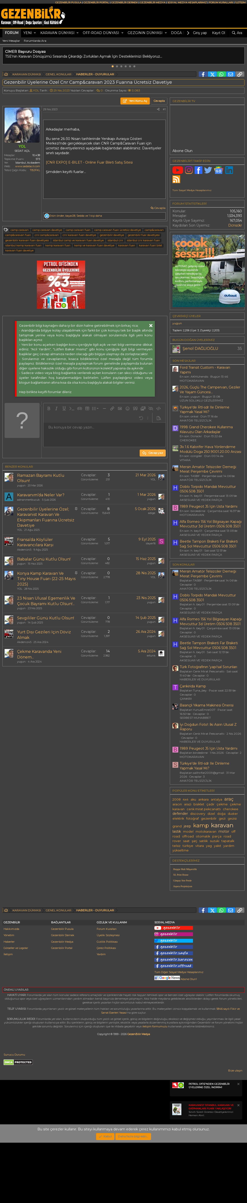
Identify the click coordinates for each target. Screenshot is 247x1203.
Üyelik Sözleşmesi (108, 995)
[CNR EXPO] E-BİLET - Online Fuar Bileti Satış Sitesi (89, 162)
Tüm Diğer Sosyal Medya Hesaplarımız (178, 1032)
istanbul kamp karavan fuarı (23, 245)
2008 (176, 799)
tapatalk (227, 841)
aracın (177, 804)
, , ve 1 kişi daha (75, 215)
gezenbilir (209, 818)
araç (228, 799)
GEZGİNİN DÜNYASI (145, 33)
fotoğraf (192, 818)
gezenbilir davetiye (112, 235)
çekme (222, 804)
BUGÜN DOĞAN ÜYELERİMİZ (193, 340)
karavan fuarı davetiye (19, 250)
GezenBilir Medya (138, 1094)
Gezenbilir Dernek (62, 995)
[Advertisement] (207, 928)
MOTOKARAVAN (192, 380)
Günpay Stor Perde (182, 880)
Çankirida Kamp (193, 686)
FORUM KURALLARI (221, 2)
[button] (35, 33)
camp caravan (20, 230)
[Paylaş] (158, 109)
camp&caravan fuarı (18, 235)
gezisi (232, 818)
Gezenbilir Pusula (62, 989)
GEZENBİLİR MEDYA (152, 2)
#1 (164, 109)
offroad (188, 836)
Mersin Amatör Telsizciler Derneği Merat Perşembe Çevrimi (208, 469)
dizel (211, 814)
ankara (203, 799)
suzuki (214, 841)
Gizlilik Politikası (107, 1002)
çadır (210, 804)
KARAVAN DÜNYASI (57, 33)
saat (186, 841)
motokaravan (206, 831)
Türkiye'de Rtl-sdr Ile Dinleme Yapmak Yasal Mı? (204, 409)
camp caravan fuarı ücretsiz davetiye (117, 230)
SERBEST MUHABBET (195, 717)
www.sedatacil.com (27, 166)
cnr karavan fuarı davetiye (79, 235)
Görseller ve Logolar (16, 1008)
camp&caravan (154, 230)
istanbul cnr (115, 240)
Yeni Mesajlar (11, 40)
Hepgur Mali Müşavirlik (185, 869)
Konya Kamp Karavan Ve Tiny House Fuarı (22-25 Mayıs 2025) (46, 579)
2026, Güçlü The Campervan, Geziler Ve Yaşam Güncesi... (210, 389)
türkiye (188, 846)
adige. (152, 513)
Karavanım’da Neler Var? (40, 495)
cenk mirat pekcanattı (204, 809)
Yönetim (9, 995)
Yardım (101, 1014)
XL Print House (180, 874)
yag (209, 846)
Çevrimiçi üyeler (186, 316)
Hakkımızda (11, 989)
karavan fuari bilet (150, 245)
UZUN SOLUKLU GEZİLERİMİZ (201, 400)
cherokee (230, 809)
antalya (216, 799)
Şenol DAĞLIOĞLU (200, 348)
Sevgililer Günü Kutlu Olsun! (45, 618)
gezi (222, 818)
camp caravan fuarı (78, 230)
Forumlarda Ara (35, 40)
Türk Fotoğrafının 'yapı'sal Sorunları (208, 667)
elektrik (178, 818)
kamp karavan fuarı (57, 245)
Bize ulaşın (235, 1131)
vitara (199, 846)
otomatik (203, 836)
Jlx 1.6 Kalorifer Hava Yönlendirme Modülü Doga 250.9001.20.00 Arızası (210, 449)
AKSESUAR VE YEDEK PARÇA (201, 500)
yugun (21, 485)
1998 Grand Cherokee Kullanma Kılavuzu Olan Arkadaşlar (206, 429)
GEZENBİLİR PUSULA (68, 2)
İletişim (8, 1014)
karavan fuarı (126, 245)
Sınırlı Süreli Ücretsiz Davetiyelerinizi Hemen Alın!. (211, 1170)
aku (193, 799)
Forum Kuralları (107, 989)
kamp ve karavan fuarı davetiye (94, 245)
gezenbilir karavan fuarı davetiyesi (27, 240)
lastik (176, 831)
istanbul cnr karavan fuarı (143, 240)
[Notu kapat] (238, 1145)
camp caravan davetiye (47, 230)
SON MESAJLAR (184, 360)
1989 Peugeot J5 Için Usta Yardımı (208, 506)
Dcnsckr (235, 225)
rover (176, 841)
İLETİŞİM (240, 2)
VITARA (185, 460)
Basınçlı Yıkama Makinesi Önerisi (206, 705)
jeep (187, 826)
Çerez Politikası (106, 1008)
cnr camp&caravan (47, 235)
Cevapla (159, 208)
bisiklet (198, 804)
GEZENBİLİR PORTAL (96, 2)
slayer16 (151, 543)
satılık (203, 841)
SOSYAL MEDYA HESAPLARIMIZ (187, 2)
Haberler (9, 1002)
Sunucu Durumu (14, 1115)
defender (180, 813)
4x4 (185, 799)
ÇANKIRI (186, 698)
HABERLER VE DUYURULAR (200, 679)
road (227, 836)
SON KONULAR (183, 564)
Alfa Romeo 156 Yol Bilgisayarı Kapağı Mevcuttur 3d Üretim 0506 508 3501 (211, 524)
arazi (187, 804)
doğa (221, 814)
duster (233, 814)
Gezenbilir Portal (61, 1008)
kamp (201, 825)
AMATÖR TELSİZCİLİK (196, 420)
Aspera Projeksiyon (182, 886)
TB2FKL (35, 170)
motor (224, 831)
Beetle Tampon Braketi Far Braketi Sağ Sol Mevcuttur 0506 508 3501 (209, 543)
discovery (197, 814)
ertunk (151, 655)
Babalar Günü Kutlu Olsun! (43, 559)
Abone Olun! (175, 1039)
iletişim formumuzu (154, 1086)
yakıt (217, 846)
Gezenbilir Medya (62, 1002)
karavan (222, 825)
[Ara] (237, 33)
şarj (194, 841)
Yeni (27, 33)
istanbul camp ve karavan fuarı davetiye (78, 240)
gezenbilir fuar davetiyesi (144, 235)
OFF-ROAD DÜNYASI (101, 33)
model (188, 831)
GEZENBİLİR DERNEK (124, 2)
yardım (228, 846)
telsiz (176, 846)
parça (216, 836)
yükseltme (180, 850)
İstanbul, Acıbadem (27, 162)
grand (177, 826)
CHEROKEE (188, 440)
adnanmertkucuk (28, 499)
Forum (12, 33)
